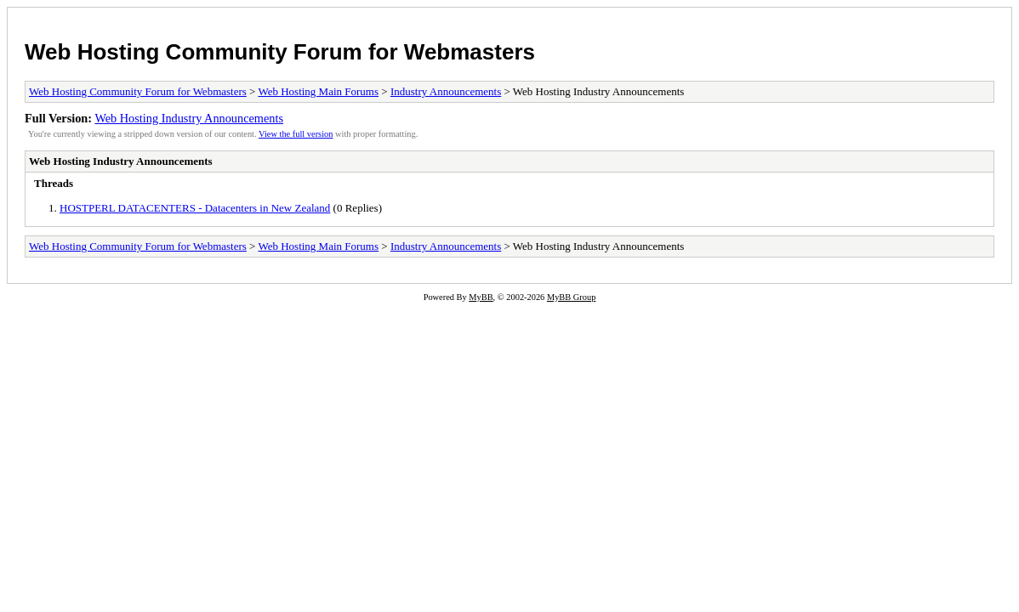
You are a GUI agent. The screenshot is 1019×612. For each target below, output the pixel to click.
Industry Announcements (445, 91)
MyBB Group (571, 297)
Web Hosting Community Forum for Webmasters (280, 52)
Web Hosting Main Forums (318, 91)
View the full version (296, 134)
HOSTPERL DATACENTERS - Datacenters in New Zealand (195, 207)
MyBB (480, 297)
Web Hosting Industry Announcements (188, 118)
